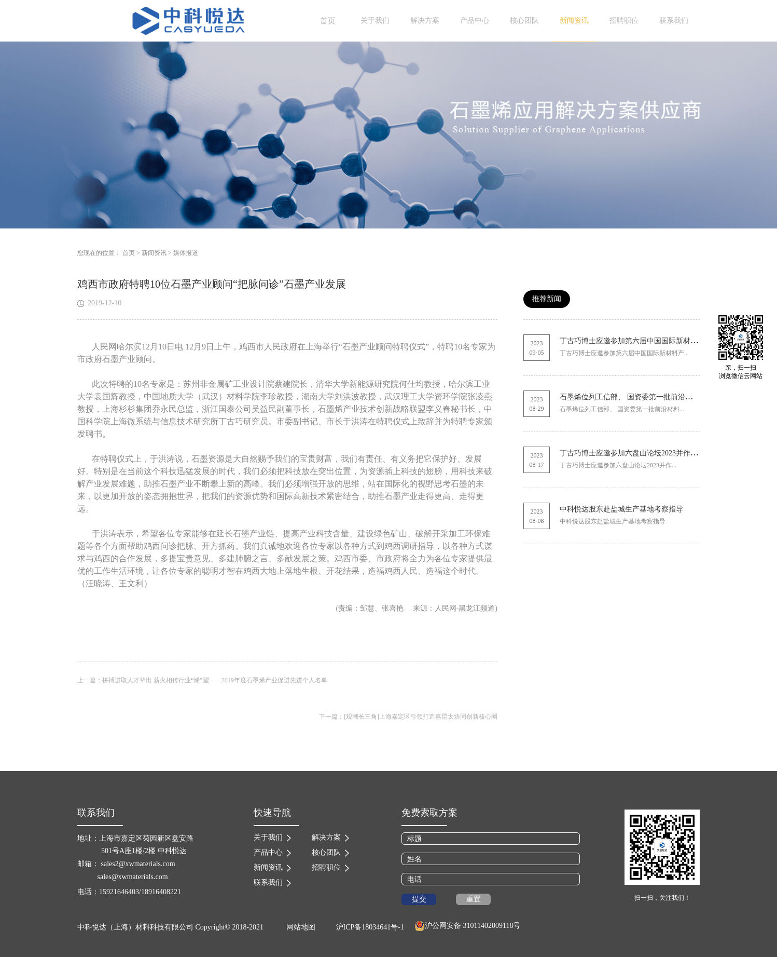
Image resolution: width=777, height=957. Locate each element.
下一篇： (408, 716)
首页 (328, 21)
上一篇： (202, 680)
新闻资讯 (154, 253)
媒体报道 (185, 253)
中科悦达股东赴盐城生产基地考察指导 (621, 509)
